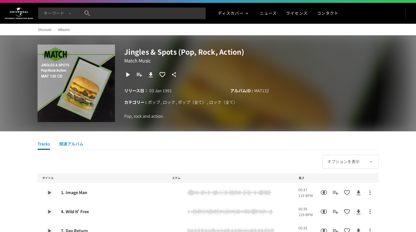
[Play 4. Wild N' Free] (49, 212)
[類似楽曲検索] (323, 192)
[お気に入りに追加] (162, 74)
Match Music (137, 60)
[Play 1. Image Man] (49, 193)
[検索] (87, 13)
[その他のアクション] (370, 192)
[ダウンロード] (150, 74)
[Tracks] (44, 145)
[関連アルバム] (71, 145)
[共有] (173, 74)
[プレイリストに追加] (139, 74)
